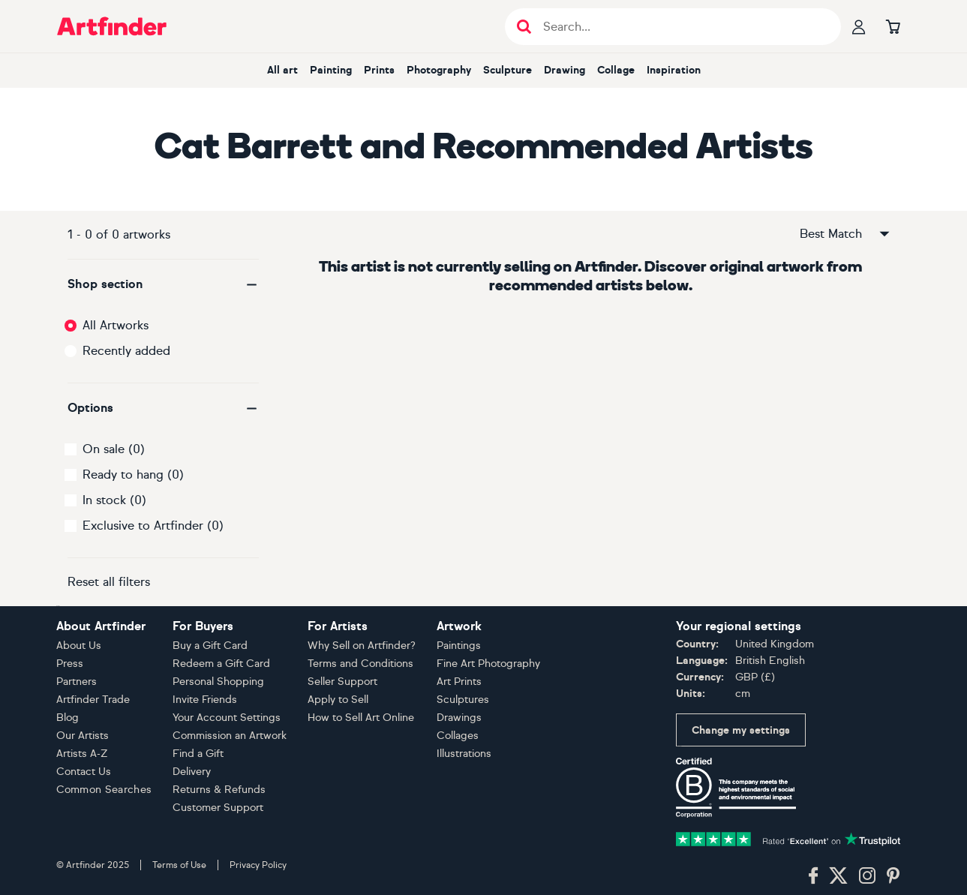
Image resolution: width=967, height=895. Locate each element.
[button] (163, 284)
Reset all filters (109, 582)
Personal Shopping (218, 681)
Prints (379, 70)
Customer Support (218, 807)
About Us (78, 645)
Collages (458, 735)
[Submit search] (524, 26)
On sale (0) (114, 449)
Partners (76, 681)
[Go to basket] (893, 26)
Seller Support (342, 681)
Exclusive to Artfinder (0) (153, 525)
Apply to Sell (338, 699)
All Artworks (116, 325)
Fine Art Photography (488, 663)
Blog (67, 717)
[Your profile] (858, 26)
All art (282, 70)
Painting (331, 70)
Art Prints (459, 681)
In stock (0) (114, 500)
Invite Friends (205, 699)
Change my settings (741, 730)
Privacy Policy (258, 865)
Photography (439, 70)
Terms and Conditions (360, 663)
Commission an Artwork (230, 735)
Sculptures (463, 699)
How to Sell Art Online (361, 717)
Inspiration (674, 70)
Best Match (845, 234)
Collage (616, 70)
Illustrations (464, 753)
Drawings (459, 717)
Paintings (459, 645)
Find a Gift (198, 753)
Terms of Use (179, 865)
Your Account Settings (227, 717)
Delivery (192, 771)
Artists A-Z (82, 753)
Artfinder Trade (93, 699)
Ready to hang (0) (133, 474)
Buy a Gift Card (210, 645)
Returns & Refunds (219, 789)
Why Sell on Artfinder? (362, 645)
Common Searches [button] (104, 789)
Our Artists (82, 735)
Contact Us (83, 771)
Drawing (564, 70)
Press (69, 663)
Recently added (126, 351)
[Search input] (680, 26)
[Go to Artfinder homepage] (112, 26)
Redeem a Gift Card (221, 663)
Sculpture (507, 70)
